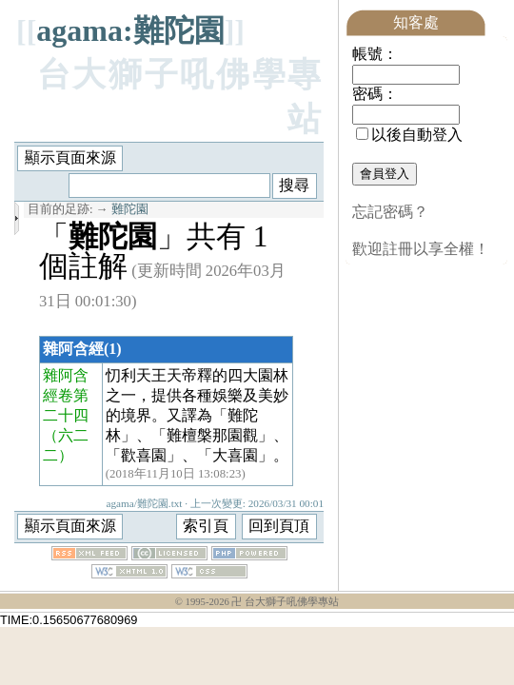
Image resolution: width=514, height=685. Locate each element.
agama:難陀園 (130, 30)
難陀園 (129, 209)
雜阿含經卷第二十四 (66, 395)
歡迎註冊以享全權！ (420, 249)
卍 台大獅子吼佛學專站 (285, 602)
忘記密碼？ (390, 212)
